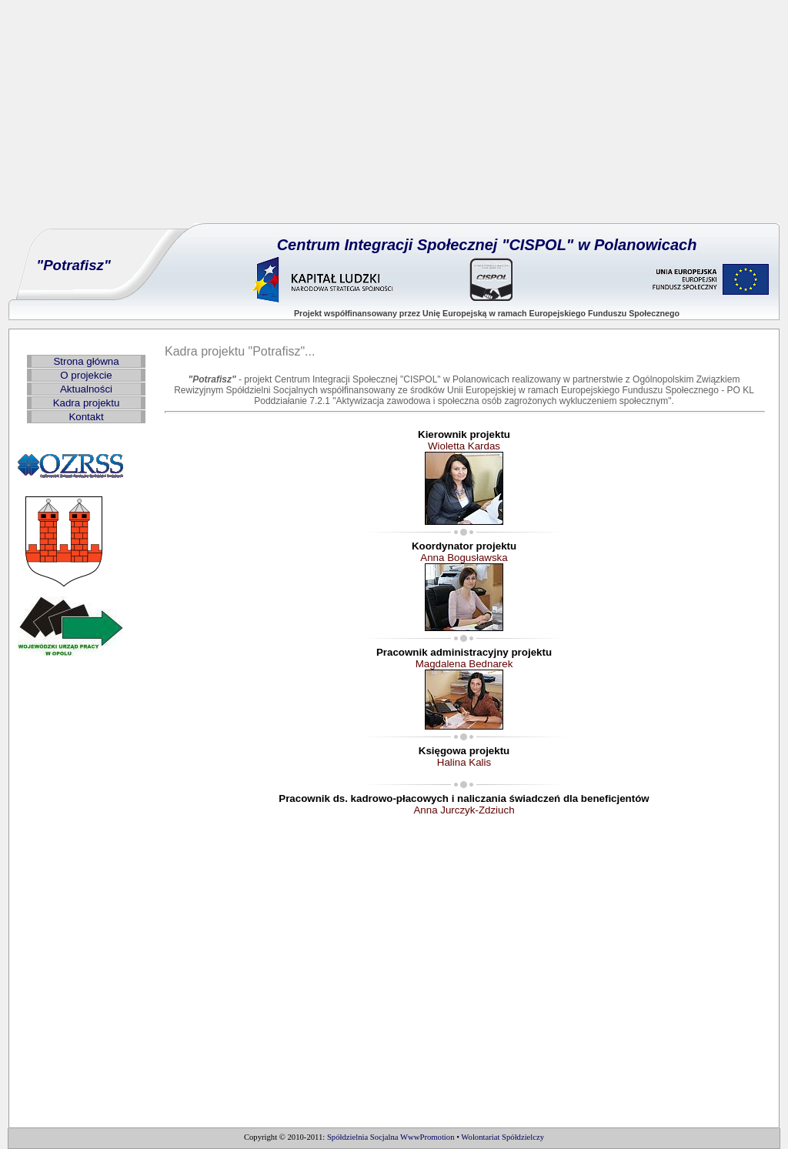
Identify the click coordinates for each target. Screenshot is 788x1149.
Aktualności (86, 389)
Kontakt (85, 417)
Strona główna (86, 361)
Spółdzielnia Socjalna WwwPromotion (391, 1137)
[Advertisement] (394, 115)
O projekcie (86, 375)
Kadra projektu (86, 403)
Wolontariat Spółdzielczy (502, 1137)
